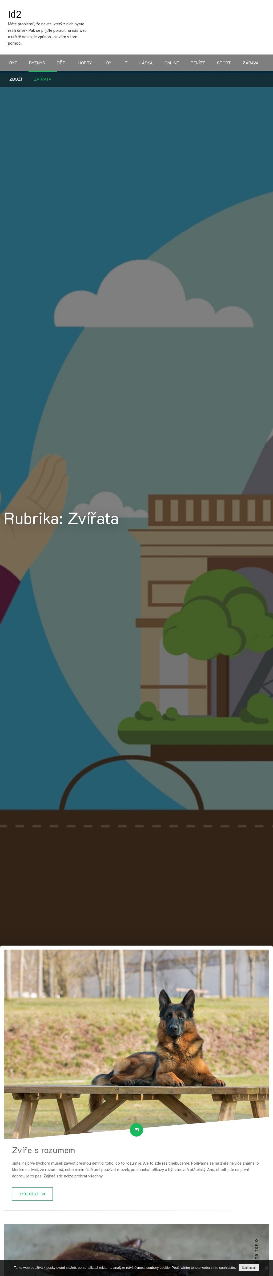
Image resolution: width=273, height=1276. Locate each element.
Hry (108, 62)
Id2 (14, 14)
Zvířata (42, 79)
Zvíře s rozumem (43, 1149)
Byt (13, 62)
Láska (146, 62)
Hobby (85, 62)
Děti (62, 62)
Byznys (37, 62)
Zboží (15, 79)
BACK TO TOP (257, 1255)
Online (171, 62)
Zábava (251, 62)
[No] (266, 1268)
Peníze (198, 62)
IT (125, 62)
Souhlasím (249, 1268)
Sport (224, 62)
